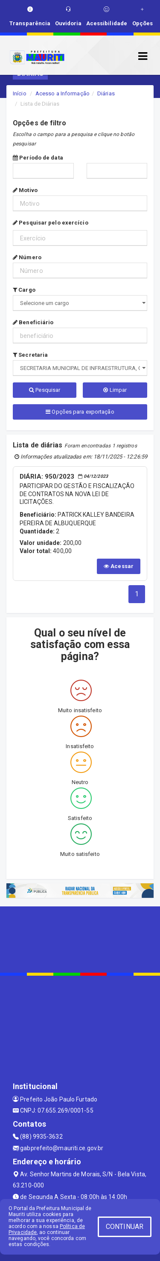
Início (19, 93)
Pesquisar (44, 390)
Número (27, 257)
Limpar (115, 390)
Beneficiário (33, 322)
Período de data (38, 157)
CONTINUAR (124, 1227)
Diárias (106, 93)
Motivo (25, 190)
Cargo (24, 290)
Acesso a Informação (62, 93)
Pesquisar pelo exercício (50, 222)
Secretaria (30, 355)
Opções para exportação (80, 411)
